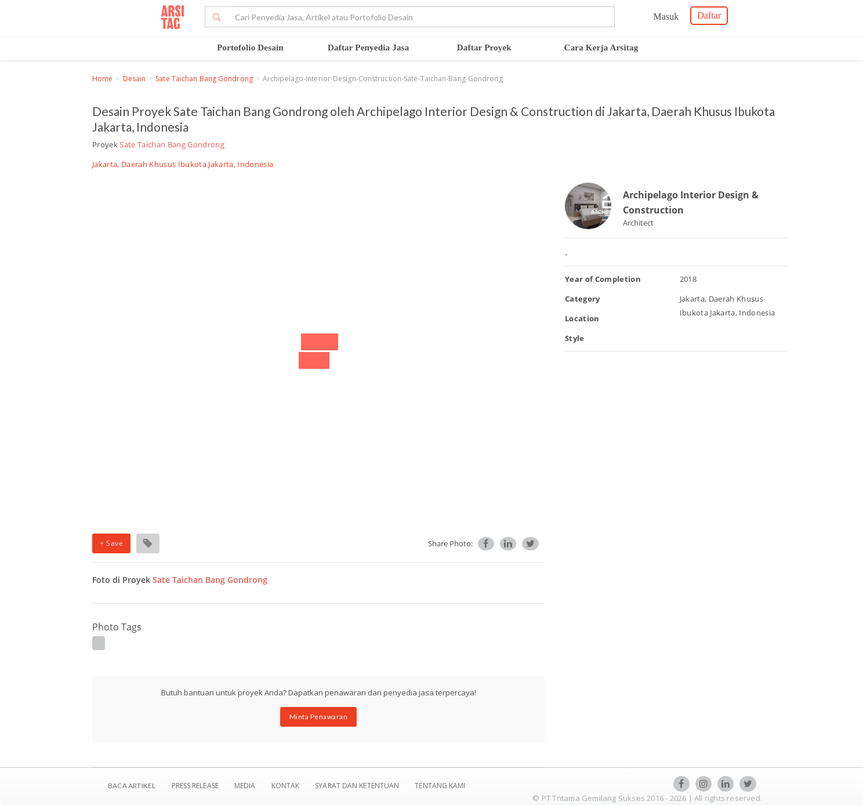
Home (102, 79)
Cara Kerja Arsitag (601, 47)
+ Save (111, 543)
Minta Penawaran (318, 716)
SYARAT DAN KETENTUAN (358, 786)
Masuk (666, 16)
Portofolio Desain (250, 47)
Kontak (286, 786)
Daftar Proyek (484, 47)
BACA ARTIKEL (131, 785)
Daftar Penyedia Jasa (368, 47)
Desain (134, 79)
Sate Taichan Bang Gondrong (204, 79)
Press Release (194, 786)
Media (246, 786)
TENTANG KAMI (440, 786)
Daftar (709, 15)
